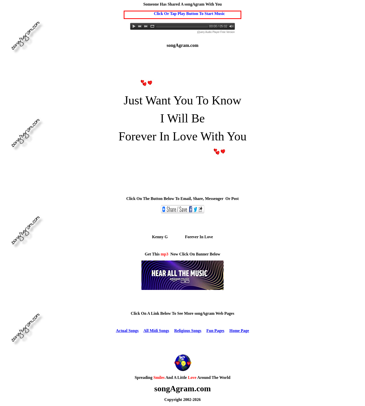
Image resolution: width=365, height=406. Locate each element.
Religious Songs (187, 330)
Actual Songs (127, 330)
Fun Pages (215, 330)
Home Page (239, 330)
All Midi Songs (156, 330)
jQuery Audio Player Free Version (216, 32)
